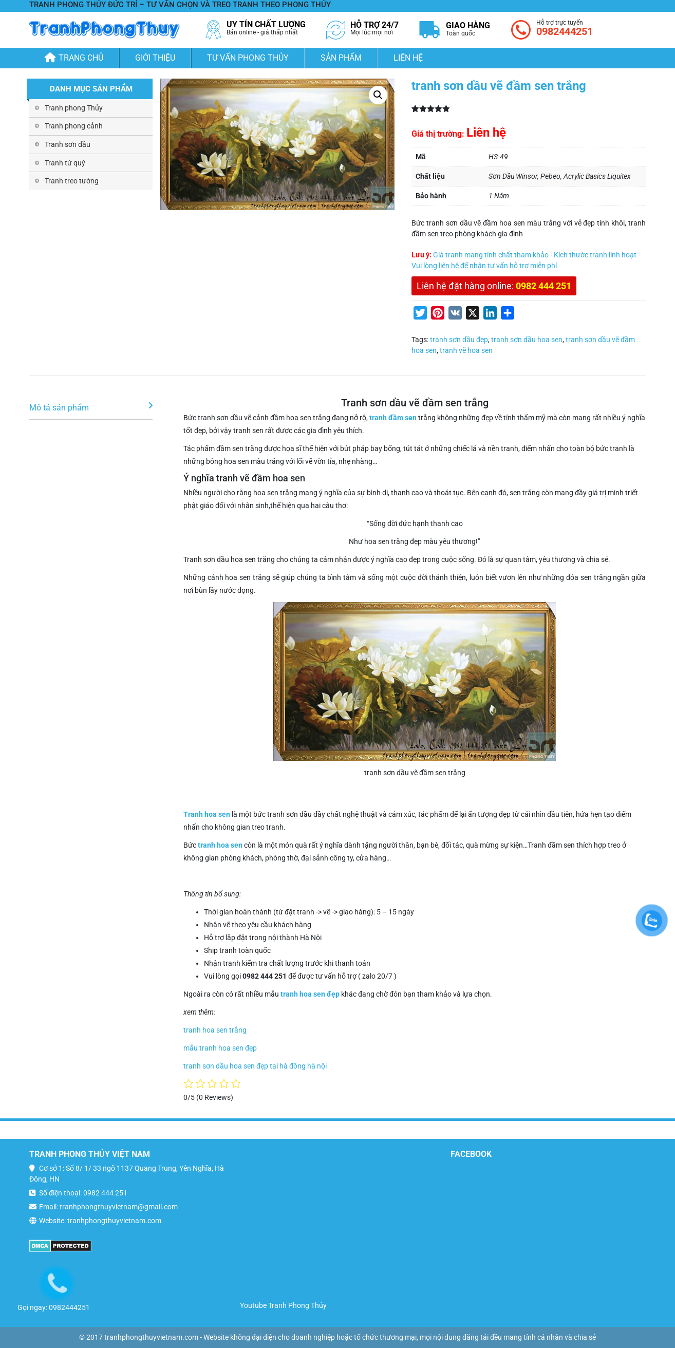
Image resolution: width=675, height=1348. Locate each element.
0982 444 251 (543, 285)
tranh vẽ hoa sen (466, 350)
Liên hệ (408, 58)
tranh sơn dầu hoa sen (527, 339)
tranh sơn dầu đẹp (459, 339)
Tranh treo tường (72, 181)
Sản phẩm (341, 58)
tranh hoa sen (220, 845)
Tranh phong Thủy (74, 108)
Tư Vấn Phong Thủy (248, 58)
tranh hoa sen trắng (215, 1030)
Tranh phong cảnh (74, 126)
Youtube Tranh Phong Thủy (283, 1305)
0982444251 (564, 31)
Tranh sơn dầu (67, 144)
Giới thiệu (155, 58)
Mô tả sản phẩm (59, 408)
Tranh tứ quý (65, 163)
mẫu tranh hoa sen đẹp (220, 1048)
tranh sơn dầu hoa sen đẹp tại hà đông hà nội (255, 1066)
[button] (378, 95)
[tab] (91, 408)
